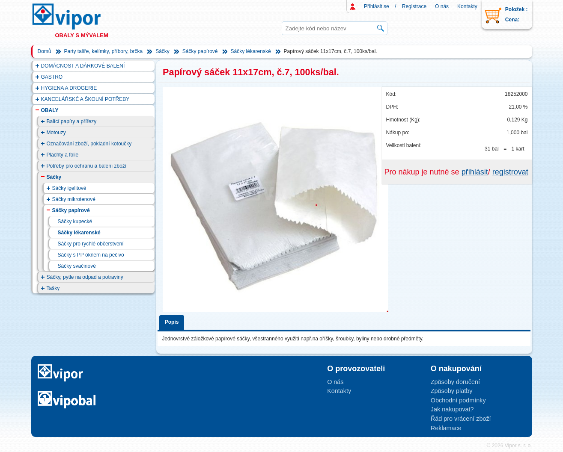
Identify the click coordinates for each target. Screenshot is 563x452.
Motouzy (56, 133)
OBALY (50, 110)
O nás (442, 6)
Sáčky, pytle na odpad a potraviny (85, 277)
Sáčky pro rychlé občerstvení (91, 244)
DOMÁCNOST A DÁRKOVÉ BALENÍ (83, 66)
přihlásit (475, 172)
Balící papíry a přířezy (72, 121)
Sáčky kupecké (75, 222)
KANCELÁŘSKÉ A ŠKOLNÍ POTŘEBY (85, 99)
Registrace (414, 6)
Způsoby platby (452, 390)
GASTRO (52, 77)
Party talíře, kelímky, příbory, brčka (103, 51)
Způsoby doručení (455, 381)
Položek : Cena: (516, 14)
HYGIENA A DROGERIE (69, 88)
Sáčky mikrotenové (73, 199)
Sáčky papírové (200, 51)
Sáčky (162, 51)
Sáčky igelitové (69, 188)
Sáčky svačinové (77, 266)
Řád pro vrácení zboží (461, 418)
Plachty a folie (63, 155)
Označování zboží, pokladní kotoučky (89, 144)
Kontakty (467, 6)
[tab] (173, 321)
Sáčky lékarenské (251, 51)
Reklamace (446, 428)
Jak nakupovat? (452, 409)
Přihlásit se (376, 6)
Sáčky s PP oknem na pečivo (91, 255)
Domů (44, 51)
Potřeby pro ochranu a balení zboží (87, 166)
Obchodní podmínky (458, 400)
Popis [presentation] (172, 322)
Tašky (53, 288)
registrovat (510, 172)
